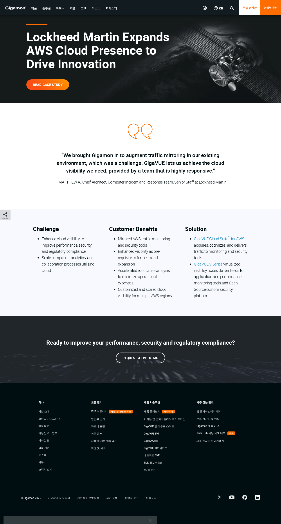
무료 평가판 (250, 7)
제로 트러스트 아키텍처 (210, 440)
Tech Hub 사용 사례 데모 (211, 433)
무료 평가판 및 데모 (208, 418)
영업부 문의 (270, 7)
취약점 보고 (132, 498)
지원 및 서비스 (99, 448)
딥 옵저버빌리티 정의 (209, 411)
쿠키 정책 (112, 498)
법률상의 (151, 498)
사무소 (42, 462)
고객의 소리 (45, 469)
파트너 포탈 (98, 426)
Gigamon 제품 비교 (207, 426)
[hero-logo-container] (14, 8)
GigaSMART (151, 440)
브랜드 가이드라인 (49, 418)
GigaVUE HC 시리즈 (155, 448)
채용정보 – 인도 (47, 433)
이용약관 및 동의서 (59, 498)
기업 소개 (44, 411)
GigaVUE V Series (208, 264)
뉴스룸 (42, 455)
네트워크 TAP (152, 455)
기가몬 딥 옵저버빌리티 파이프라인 (164, 419)
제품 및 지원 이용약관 (104, 440)
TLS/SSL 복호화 (153, 462)
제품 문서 (96, 433)
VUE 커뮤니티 (99, 411)
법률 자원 (44, 447)
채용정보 (43, 426)
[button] (34, 8)
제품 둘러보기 (152, 411)
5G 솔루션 (150, 469)
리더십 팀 (44, 440)
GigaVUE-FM (151, 433)
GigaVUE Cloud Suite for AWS (219, 238)
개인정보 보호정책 (88, 498)
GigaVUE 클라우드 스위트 (159, 426)
